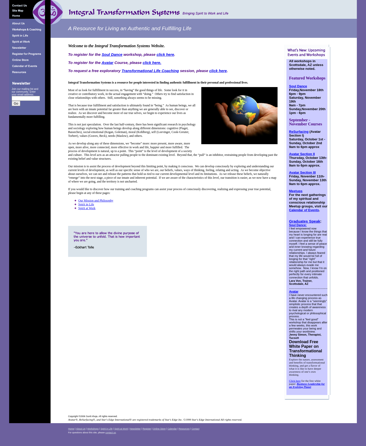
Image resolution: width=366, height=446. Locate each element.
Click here (295, 380)
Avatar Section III (302, 172)
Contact (195, 428)
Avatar (107, 62)
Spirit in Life (86, 204)
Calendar (172, 428)
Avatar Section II (302, 154)
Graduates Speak (304, 221)
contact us (110, 432)
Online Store (159, 428)
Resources (184, 428)
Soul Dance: (298, 225)
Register (147, 428)
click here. (152, 62)
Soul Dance (112, 54)
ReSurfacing (299, 132)
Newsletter (135, 428)
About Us (80, 428)
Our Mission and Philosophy (95, 200)
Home (71, 428)
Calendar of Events (304, 210)
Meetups (295, 191)
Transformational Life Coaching (150, 71)
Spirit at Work (86, 208)
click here (165, 54)
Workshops (93, 428)
